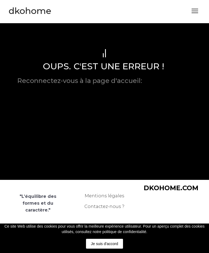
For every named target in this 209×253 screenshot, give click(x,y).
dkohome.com (168, 81)
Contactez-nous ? (104, 206)
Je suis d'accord (104, 244)
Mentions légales (104, 195)
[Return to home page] (30, 11)
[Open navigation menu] (194, 10)
